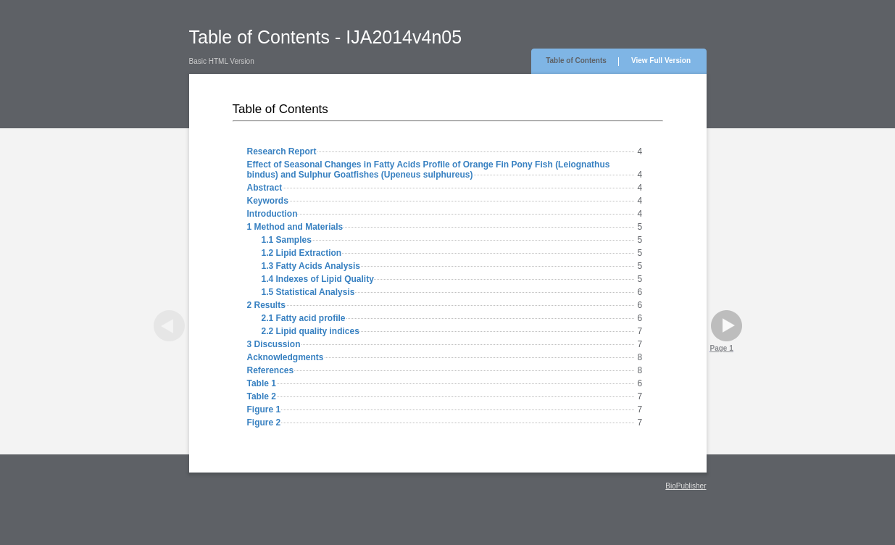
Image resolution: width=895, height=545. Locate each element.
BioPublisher (685, 486)
